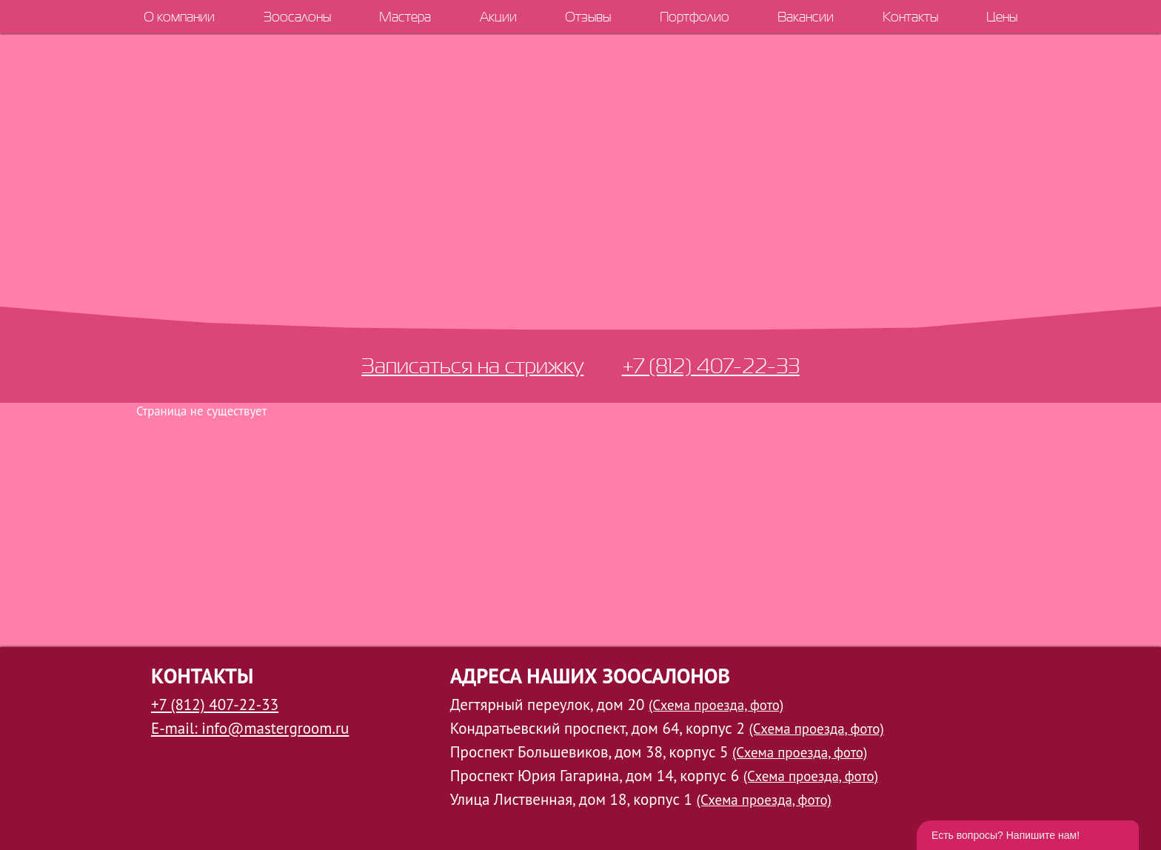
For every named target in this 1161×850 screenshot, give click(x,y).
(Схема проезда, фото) (716, 705)
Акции (498, 17)
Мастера (405, 17)
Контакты (910, 17)
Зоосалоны (297, 17)
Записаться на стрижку (472, 365)
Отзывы (588, 17)
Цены (1001, 17)
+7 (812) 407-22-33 (711, 365)
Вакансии (805, 17)
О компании (179, 17)
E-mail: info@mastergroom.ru (250, 728)
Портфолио (694, 17)
